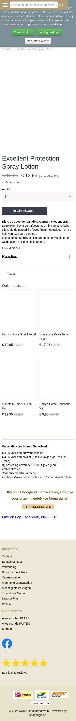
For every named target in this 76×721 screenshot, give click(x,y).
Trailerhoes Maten (13, 593)
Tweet (11, 273)
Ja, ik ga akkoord (49, 32)
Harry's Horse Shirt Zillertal (19, 334)
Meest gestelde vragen (16, 588)
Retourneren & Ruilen (15, 572)
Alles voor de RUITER (16, 623)
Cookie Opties (23, 32)
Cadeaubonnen (11, 577)
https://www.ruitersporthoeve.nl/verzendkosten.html (39, 477)
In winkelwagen (24, 210)
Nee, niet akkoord (38, 41)
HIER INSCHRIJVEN (38, 507)
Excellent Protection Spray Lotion (33, 49)
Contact (7, 556)
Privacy (6, 603)
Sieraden (7, 628)
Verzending (9, 567)
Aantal (6, 189)
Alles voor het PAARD (16, 618)
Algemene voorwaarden (17, 582)
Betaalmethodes (12, 561)
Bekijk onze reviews (14, 672)
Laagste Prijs (10, 598)
